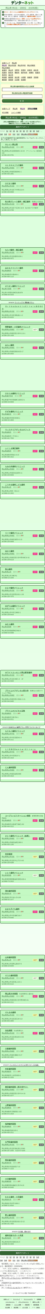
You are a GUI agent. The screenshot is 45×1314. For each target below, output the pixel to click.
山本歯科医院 (10, 957)
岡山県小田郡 (6, 289)
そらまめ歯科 (10, 1012)
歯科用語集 (36, 1304)
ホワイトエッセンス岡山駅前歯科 (18, 673)
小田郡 (23, 77)
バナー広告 (25, 1307)
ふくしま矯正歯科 (12, 448)
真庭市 (37, 72)
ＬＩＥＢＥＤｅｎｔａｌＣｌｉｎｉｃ (20, 749)
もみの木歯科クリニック (15, 466)
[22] (18, 134)
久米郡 (17, 80)
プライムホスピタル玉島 (15, 711)
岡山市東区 (31, 65)
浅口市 (10, 75)
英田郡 (10, 80)
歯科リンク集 (36, 1302)
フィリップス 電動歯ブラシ (24, 302)
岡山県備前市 (6, 414)
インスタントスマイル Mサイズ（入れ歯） (24, 1065)
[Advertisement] (23, 44)
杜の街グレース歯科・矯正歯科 (17, 202)
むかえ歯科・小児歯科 (14, 1197)
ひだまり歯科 (10, 183)
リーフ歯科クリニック (14, 533)
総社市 (36, 70)
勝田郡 (4, 80)
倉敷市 (4, 70)
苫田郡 (36, 77)
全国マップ (6, 63)
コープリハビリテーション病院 (17, 816)
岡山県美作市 (6, 1163)
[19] (5, 134)
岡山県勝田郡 (6, 1181)
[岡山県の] (29, 134)
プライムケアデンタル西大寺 (17, 691)
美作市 (4, 75)
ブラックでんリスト (13, 1278)
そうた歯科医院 (11, 975)
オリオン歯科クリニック (15, 286)
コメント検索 (16, 112)
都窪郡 (10, 77)
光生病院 (8, 1030)
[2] (11, 131)
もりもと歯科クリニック (15, 731)
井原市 (29, 70)
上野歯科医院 (10, 1105)
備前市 (17, 72)
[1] (7, 131)
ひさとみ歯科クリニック (15, 393)
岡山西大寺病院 (11, 994)
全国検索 (39, 1299)
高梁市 (4, 72)
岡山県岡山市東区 (8, 329)
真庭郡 (29, 77)
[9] (34, 131)
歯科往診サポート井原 (14, 1235)
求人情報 (5, 112)
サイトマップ (16, 1299)
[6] (24, 131)
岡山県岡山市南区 (8, 168)
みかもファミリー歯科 (14, 268)
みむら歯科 (9, 624)
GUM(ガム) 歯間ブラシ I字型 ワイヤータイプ (24, 727)
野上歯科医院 (10, 1215)
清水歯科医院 (10, 891)
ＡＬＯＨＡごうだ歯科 (14, 165)
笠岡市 (23, 70)
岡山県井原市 (6, 1238)
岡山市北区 (12, 65)
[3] (14, 131)
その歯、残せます (24, 1231)
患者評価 (27, 1304)
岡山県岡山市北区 (8, 147)
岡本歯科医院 (10, 1160)
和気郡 (4, 77)
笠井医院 (8, 854)
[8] (30, 131)
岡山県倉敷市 (6, 270)
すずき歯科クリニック (14, 412)
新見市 (10, 72)
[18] (1, 134)
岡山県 (14, 63)
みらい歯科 (9, 345)
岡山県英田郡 (6, 875)
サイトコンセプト (14, 1288)
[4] (17, 131)
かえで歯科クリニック (14, 588)
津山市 (10, 70)
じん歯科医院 (10, 767)
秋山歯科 (8, 569)
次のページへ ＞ (22, 127)
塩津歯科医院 (10, 1124)
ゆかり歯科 (9, 551)
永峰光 (38, 1307)
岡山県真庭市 (6, 1071)
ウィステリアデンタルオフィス (17, 430)
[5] (20, 131)
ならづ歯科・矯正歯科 (14, 250)
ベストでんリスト (10, 1302)
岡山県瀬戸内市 (7, 396)
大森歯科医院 (10, 1049)
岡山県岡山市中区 (8, 608)
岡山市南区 (6, 68)
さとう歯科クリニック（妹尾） (17, 836)
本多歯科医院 (10, 1069)
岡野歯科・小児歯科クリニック (17, 327)
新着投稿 (8, 1304)
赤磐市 (31, 72)
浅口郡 (17, 77)
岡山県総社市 (6, 893)
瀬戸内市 (24, 72)
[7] (27, 131)
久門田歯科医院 (11, 1142)
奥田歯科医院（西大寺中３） (17, 1087)
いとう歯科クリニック (14, 873)
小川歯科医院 (10, 1179)
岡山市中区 (22, 65)
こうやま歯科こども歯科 (15, 485)
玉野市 (17, 70)
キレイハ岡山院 (11, 144)
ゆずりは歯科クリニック (15, 606)
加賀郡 (23, 80)
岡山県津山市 (6, 487)
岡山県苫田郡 (6, 627)
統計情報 (16, 1307)
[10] (37, 131)
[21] (14, 134)
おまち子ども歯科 (12, 909)
